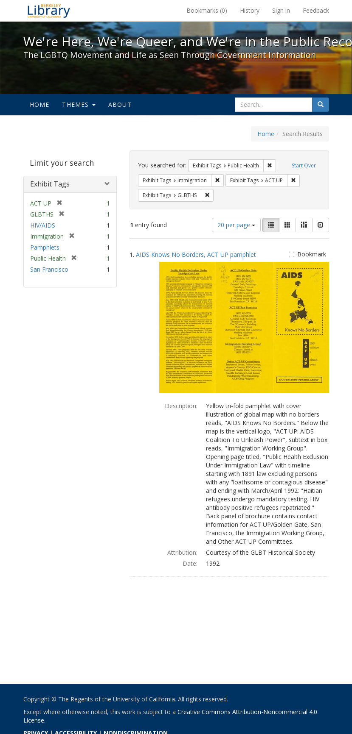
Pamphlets (44, 247)
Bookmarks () (206, 10)
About (120, 104)
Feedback (316, 10)
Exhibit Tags (50, 184)
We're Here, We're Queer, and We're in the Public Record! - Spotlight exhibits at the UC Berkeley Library (49, 10)
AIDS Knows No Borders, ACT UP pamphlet (196, 254)
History (249, 10)
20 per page (236, 225)
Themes (78, 104)
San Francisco (49, 269)
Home (40, 104)
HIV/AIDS (42, 225)
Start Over (304, 165)
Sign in (281, 10)
